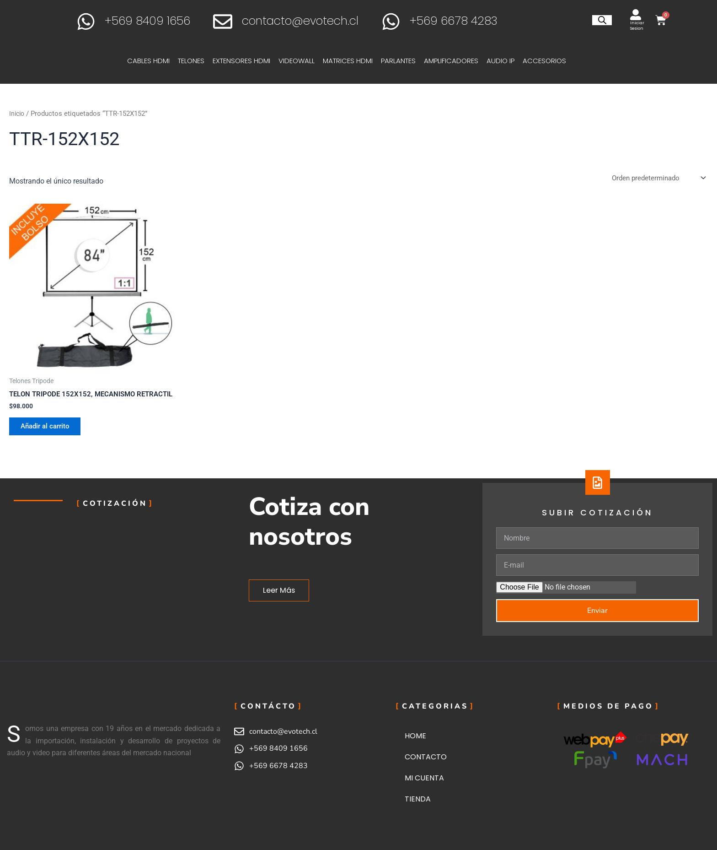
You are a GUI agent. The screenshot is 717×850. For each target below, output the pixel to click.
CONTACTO (426, 757)
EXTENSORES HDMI (244, 60)
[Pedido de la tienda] (655, 178)
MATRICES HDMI (350, 60)
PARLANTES (400, 60)
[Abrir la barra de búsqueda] (602, 20)
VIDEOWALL (298, 60)
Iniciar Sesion (637, 25)
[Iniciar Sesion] (635, 14)
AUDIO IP (503, 60)
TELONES (193, 60)
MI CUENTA (424, 778)
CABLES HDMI (150, 60)
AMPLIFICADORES (453, 60)
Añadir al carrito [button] (49, 438)
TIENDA (418, 799)
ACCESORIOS (547, 60)
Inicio (17, 113)
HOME (415, 736)
